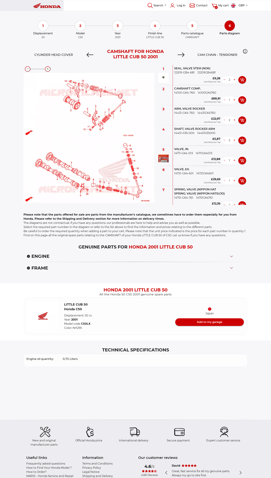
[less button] (224, 80)
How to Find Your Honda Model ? (49, 467)
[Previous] (90, 55)
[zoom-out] (27, 69)
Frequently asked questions (45, 463)
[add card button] (242, 80)
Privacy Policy (91, 467)
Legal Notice (91, 472)
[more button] (234, 80)
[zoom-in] (47, 69)
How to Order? (36, 472)
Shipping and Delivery (97, 476)
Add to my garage (209, 322)
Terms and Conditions (97, 463)
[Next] (181, 55)
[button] (245, 51)
